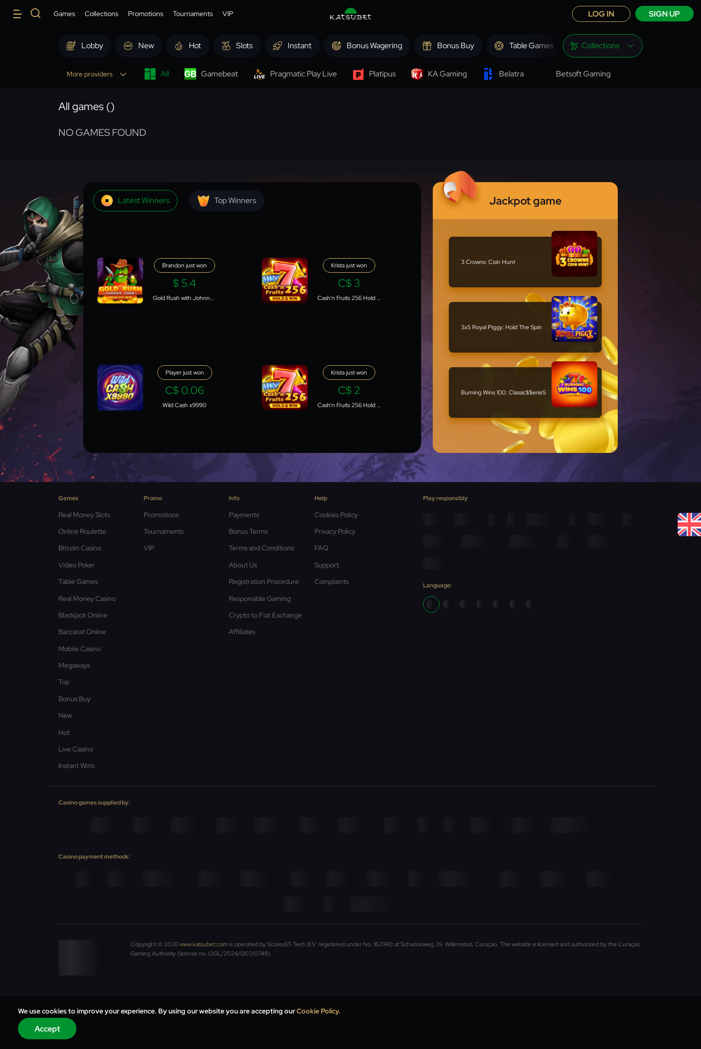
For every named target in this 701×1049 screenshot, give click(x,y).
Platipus (374, 74)
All (156, 74)
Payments (244, 514)
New (65, 715)
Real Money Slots (84, 514)
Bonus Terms (248, 531)
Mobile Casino (79, 648)
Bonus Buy (74, 698)
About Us (243, 565)
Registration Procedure (264, 581)
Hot (64, 732)
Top (64, 681)
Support (326, 565)
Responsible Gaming (260, 598)
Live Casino (75, 749)
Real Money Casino (87, 598)
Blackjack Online (83, 615)
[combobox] (603, 45)
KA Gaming (439, 74)
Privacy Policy (334, 531)
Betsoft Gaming (574, 74)
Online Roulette (82, 531)
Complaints (331, 581)
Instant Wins (76, 765)
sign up (664, 14)
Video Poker (76, 565)
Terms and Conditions (261, 547)
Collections (101, 13)
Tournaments (193, 13)
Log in (601, 14)
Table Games (78, 581)
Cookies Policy (336, 514)
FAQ (321, 547)
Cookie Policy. (318, 1011)
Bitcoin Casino (79, 547)
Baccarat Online (82, 631)
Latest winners (135, 200)
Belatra (503, 74)
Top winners (227, 200)
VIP (227, 13)
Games (64, 13)
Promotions (145, 13)
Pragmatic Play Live (295, 74)
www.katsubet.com (204, 944)
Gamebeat (211, 74)
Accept (47, 1029)
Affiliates (242, 631)
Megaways (74, 665)
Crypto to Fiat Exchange (265, 615)
